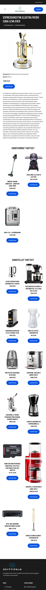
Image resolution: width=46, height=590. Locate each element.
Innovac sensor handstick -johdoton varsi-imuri (12, 183)
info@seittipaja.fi (38, 2)
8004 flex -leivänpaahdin (12, 232)
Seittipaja (8, 587)
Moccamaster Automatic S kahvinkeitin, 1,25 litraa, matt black (33, 288)
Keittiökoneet (9, 25)
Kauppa (38, 9)
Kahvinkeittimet (20, 25)
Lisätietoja (9, 86)
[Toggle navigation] (5, 9)
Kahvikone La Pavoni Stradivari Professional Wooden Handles (12, 417)
